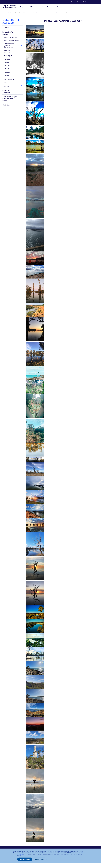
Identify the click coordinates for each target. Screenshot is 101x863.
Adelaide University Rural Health (30, 12)
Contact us (95, 1)
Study (21, 7)
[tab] (9, 28)
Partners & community (52, 7)
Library (66, 1)
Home (3, 12)
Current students (75, 1)
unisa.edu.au (10, 12)
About (63, 7)
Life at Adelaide (31, 7)
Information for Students (44, 12)
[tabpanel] (12, 62)
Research (41, 7)
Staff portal (86, 1)
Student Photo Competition (58, 12)
